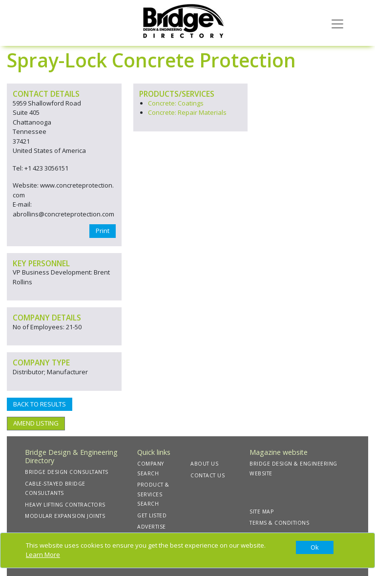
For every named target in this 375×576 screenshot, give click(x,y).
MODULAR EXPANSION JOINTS (65, 515)
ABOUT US (204, 463)
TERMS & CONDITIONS (279, 522)
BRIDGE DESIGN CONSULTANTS (66, 472)
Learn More (43, 554)
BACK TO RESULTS (39, 404)
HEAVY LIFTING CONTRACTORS (65, 504)
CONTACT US (207, 475)
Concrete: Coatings (176, 103)
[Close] (314, 548)
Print (102, 230)
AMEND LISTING (36, 423)
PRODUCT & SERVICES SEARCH (153, 494)
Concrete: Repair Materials (187, 112)
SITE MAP (261, 511)
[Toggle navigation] (337, 23)
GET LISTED (152, 515)
